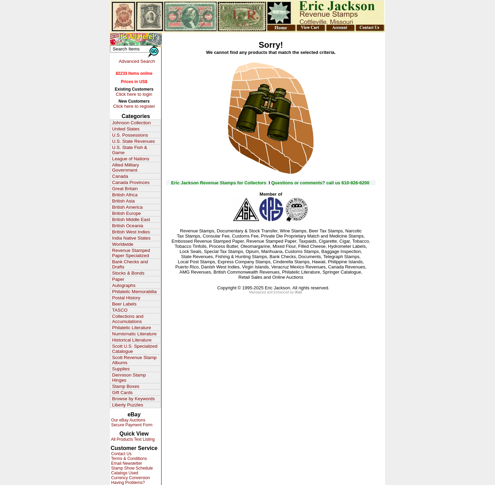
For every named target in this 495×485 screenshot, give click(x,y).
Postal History (126, 297)
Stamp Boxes (125, 386)
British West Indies (131, 231)
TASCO (120, 310)
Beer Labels (124, 304)
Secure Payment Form (131, 425)
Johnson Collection (131, 122)
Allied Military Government (125, 167)
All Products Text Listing (132, 439)
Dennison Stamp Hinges (129, 377)
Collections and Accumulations (127, 319)
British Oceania (127, 225)
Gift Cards (122, 392)
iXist (298, 292)
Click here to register (134, 106)
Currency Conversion (130, 477)
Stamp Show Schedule (131, 468)
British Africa (125, 194)
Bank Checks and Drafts (130, 264)
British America (127, 207)
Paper (118, 279)
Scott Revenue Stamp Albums (134, 360)
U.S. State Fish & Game (129, 150)
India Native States (131, 238)
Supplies (121, 368)
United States (126, 128)
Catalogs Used (124, 473)
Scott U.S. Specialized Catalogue (134, 349)
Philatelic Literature (131, 327)
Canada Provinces (131, 182)
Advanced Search (137, 61)
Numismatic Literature (134, 333)
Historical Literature (132, 340)
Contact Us (121, 453)
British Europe (126, 213)
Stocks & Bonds (128, 273)
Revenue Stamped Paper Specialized (131, 253)
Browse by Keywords (133, 398)
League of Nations (130, 158)
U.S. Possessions (130, 135)
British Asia (123, 201)
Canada (120, 176)
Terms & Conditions (128, 458)
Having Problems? (127, 482)
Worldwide (122, 244)
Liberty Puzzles (127, 404)
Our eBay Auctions (127, 420)
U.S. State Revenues (133, 141)
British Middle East (131, 219)
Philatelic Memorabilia (134, 291)
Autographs (123, 285)
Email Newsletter (126, 463)
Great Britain (125, 188)
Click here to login (134, 94)
